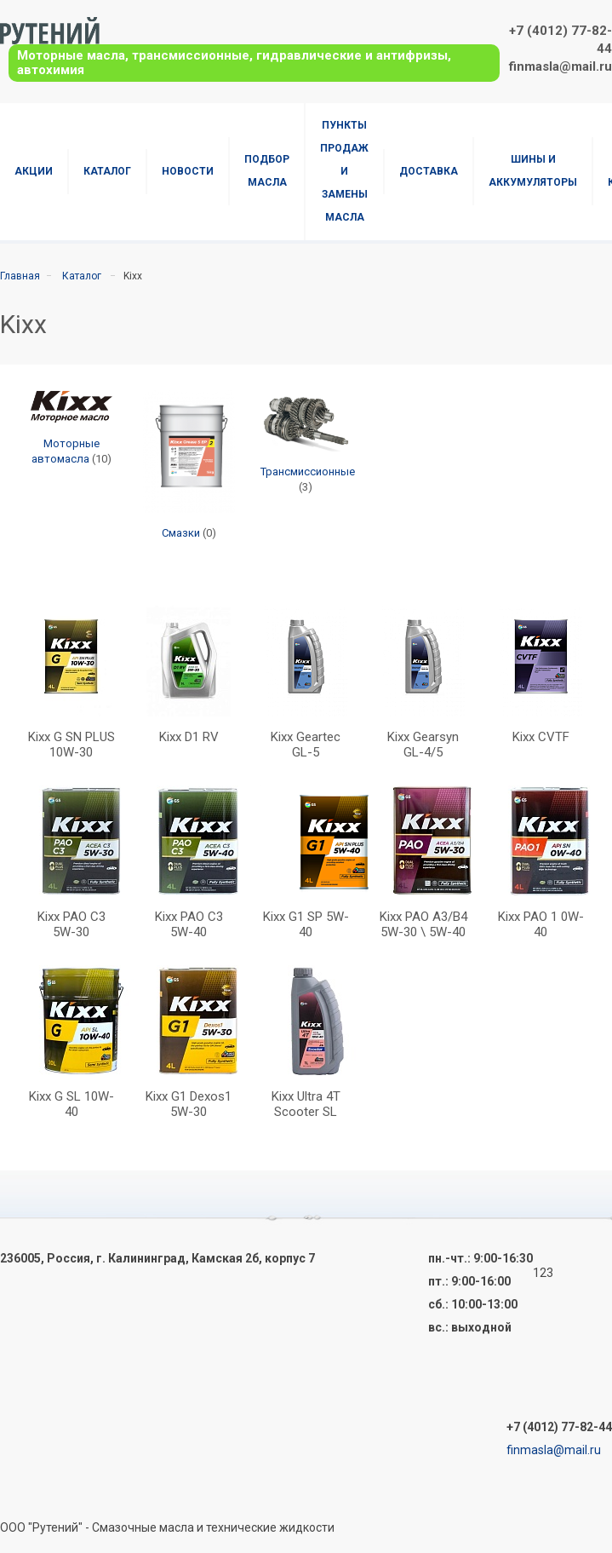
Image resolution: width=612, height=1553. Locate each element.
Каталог (107, 171)
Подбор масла (266, 170)
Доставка (428, 171)
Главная (20, 276)
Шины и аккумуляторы (533, 170)
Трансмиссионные (307, 471)
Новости (188, 171)
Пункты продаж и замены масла (344, 171)
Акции (33, 171)
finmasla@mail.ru (560, 66)
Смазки (181, 532)
